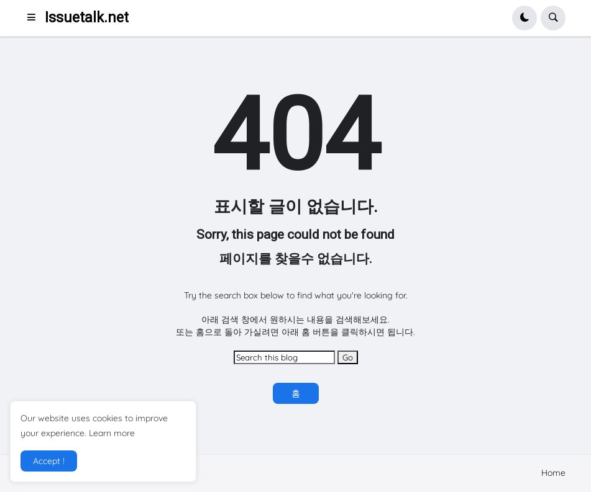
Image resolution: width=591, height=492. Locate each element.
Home (553, 472)
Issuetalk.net (87, 17)
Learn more (112, 433)
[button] (35, 18)
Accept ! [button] (49, 461)
